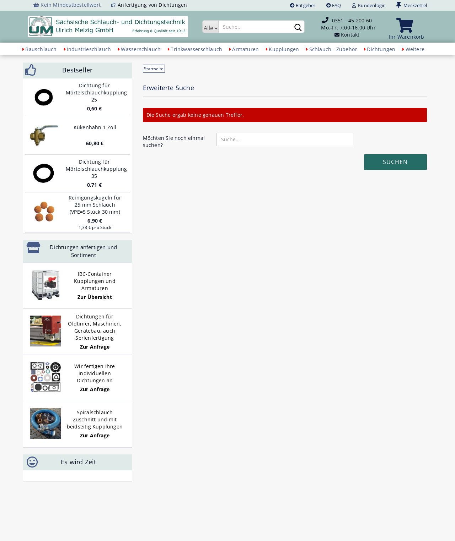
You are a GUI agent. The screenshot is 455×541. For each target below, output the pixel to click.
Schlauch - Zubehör (333, 49)
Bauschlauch (41, 49)
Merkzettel (411, 5)
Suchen (395, 162)
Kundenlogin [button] (369, 5)
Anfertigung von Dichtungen (152, 4)
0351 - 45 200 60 (352, 20)
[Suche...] (210, 26)
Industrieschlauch (89, 49)
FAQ (333, 5)
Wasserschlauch (141, 49)
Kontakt (350, 34)
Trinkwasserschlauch (196, 49)
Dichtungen (381, 49)
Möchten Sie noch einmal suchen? (174, 141)
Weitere (415, 49)
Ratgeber (303, 5)
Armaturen (245, 49)
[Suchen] (298, 27)
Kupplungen (284, 49)
